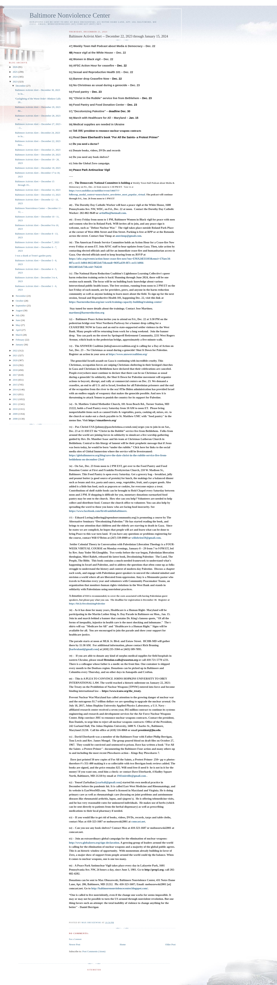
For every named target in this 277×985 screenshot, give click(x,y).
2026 (15, 67)
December (21, 85)
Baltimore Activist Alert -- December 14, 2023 (37, 189)
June (18, 320)
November (21, 295)
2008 (15, 418)
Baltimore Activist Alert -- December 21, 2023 (37, 149)
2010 (15, 409)
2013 (15, 394)
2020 (15, 360)
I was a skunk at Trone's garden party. (33, 255)
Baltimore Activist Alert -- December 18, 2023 (37, 168)
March (19, 334)
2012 (15, 399)
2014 (15, 389)
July (18, 315)
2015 (15, 384)
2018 (15, 370)
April (19, 330)
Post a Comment (75, 939)
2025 (15, 71)
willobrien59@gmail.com (146, 537)
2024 (15, 76)
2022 (15, 350)
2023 (15, 81)
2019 (15, 365)
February (20, 339)
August (19, 310)
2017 (15, 374)
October (20, 300)
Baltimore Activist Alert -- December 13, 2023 (37, 194)
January (20, 344)
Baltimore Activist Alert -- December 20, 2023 (37, 154)
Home (123, 944)
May (18, 325)
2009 (15, 413)
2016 (15, 379)
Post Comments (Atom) (94, 951)
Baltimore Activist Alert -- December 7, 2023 (37, 242)
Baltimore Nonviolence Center (70, 15)
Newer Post (74, 944)
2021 (15, 355)
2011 (15, 404)
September (21, 305)
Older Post (170, 944)
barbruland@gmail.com (84, 649)
